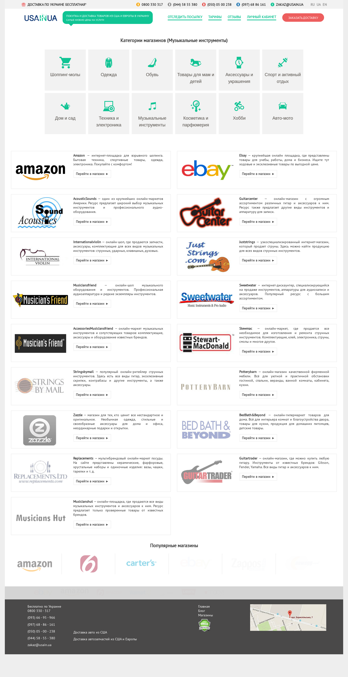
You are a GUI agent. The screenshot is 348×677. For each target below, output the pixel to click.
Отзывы (234, 17)
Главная (204, 606)
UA (318, 4)
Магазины (205, 615)
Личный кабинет (261, 17)
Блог (201, 611)
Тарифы (215, 17)
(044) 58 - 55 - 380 (41, 638)
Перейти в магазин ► (92, 174)
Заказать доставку (303, 17)
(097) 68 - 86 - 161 (41, 624)
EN (324, 4)
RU (312, 4)
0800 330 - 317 (39, 611)
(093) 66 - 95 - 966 (41, 617)
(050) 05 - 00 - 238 (41, 631)
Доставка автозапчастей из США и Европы (105, 639)
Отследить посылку (185, 17)
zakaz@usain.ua (289, 4)
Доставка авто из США (90, 632)
